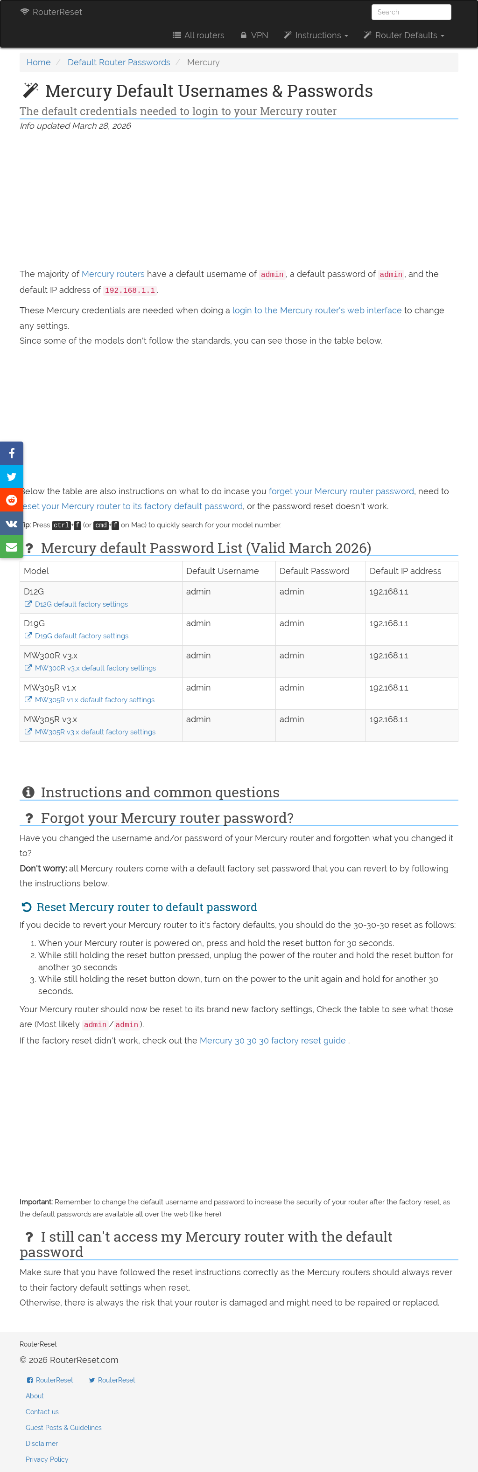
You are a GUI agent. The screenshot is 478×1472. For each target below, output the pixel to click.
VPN (253, 35)
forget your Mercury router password (341, 491)
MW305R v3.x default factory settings (89, 732)
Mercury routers (113, 274)
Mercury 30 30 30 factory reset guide (274, 1040)
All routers (197, 35)
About (35, 1396)
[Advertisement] (239, 201)
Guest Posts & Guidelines (64, 1427)
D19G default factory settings (76, 636)
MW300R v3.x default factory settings (90, 668)
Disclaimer (42, 1443)
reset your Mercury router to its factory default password (131, 506)
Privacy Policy (47, 1459)
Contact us (42, 1412)
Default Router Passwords (119, 62)
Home (39, 62)
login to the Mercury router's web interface (318, 310)
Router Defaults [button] (403, 35)
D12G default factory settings (76, 604)
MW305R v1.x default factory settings (89, 700)
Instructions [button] (315, 35)
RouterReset (51, 12)
